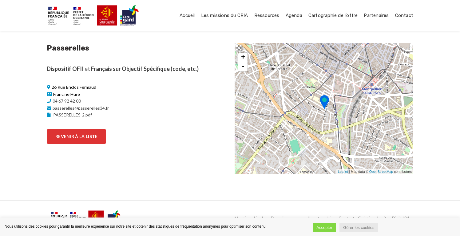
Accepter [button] (324, 227)
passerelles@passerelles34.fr (81, 108)
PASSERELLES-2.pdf (69, 114)
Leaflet (343, 171)
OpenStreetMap (381, 171)
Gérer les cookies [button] (358, 227)
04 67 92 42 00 (67, 101)
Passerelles (68, 48)
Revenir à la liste (76, 136)
